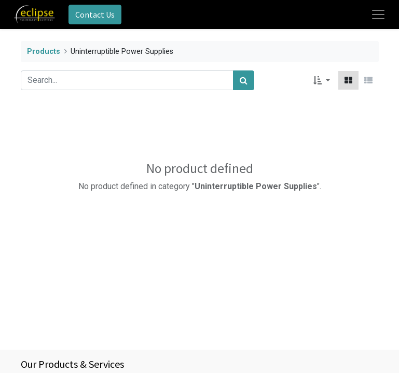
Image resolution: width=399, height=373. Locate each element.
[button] (321, 80)
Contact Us (95, 14)
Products (43, 51)
